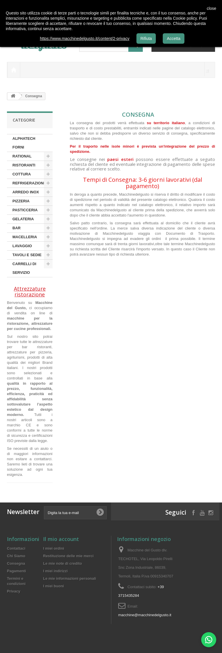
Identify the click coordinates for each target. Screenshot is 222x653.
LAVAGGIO (22, 246)
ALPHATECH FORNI (23, 142)
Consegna (16, 563)
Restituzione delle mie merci (68, 556)
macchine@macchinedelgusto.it (144, 615)
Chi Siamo (16, 556)
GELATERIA (23, 219)
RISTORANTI (23, 165)
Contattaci (16, 548)
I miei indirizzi (55, 571)
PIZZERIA (20, 201)
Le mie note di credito (62, 563)
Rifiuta (146, 38)
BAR (16, 228)
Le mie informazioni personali (69, 578)
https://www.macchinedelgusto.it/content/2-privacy (85, 38)
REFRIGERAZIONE (29, 183)
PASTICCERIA (25, 210)
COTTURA (21, 174)
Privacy (13, 591)
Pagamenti (16, 571)
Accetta (173, 38)
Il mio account (61, 538)
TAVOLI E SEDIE (27, 255)
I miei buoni (53, 586)
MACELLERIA (24, 237)
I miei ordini (53, 548)
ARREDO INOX (25, 192)
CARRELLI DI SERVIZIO (24, 268)
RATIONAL (22, 156)
